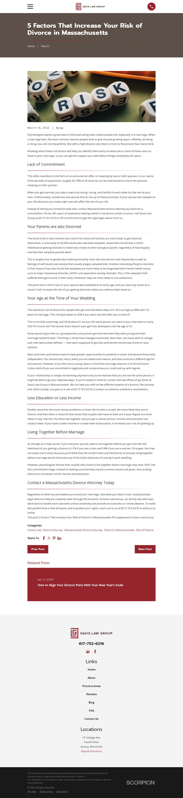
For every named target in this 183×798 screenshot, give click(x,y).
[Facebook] (95, 651)
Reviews (91, 694)
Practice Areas (91, 686)
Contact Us (91, 719)
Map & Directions (91, 751)
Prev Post (37, 549)
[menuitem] (31, 791)
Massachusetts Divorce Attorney (83, 530)
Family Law (34, 530)
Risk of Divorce (145, 530)
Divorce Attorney (53, 530)
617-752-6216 (91, 644)
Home (91, 669)
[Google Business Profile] (88, 651)
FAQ (91, 710)
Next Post (145, 549)
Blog (91, 702)
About (91, 678)
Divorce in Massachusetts (119, 530)
